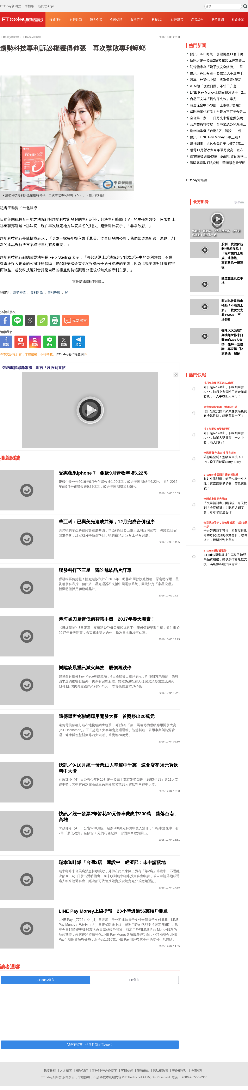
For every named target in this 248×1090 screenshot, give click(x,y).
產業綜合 (197, 19)
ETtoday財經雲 (196, 180)
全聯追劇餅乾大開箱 (215, 498)
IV (66, 292)
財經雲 (22, 19)
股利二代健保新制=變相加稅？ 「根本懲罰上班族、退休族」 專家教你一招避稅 (232, 255)
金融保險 (116, 19)
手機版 (29, 2)
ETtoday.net (133, 1077)
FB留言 (134, 980)
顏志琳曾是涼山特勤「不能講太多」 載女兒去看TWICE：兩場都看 (232, 310)
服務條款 (143, 1070)
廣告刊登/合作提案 (104, 1070)
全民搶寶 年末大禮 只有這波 (220, 452)
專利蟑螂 (54, 292)
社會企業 (238, 19)
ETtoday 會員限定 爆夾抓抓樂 (221, 474)
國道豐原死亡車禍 (232, 281)
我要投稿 (50, 1070)
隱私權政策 (160, 1070)
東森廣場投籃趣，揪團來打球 (220, 407)
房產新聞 (217, 19)
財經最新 (76, 19)
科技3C (157, 19)
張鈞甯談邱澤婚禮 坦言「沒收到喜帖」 (35, 368)
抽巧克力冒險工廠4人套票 (218, 382)
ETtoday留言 (45, 980)
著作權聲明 (179, 1070)
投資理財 (55, 19)
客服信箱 (127, 1070)
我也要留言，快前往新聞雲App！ (90, 1044)
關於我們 (82, 1070)
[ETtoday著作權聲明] (70, 354)
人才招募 (66, 1070)
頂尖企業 (96, 19)
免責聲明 (197, 1070)
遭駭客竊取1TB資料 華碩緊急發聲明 (218, 163)
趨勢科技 (19, 292)
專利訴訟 (37, 292)
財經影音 (177, 19)
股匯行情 (136, 19)
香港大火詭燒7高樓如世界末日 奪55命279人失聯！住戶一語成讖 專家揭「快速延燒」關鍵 (232, 342)
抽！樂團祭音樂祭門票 (216, 428)
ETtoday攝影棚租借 (215, 550)
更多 (239, 202)
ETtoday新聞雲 (10, 2)
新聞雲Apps (46, 2)
